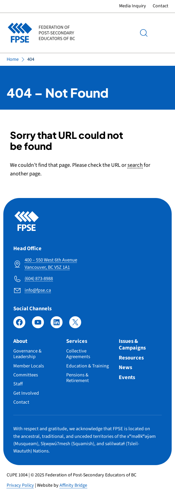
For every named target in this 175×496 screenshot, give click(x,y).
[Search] (143, 33)
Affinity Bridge (73, 485)
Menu (161, 33)
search (135, 165)
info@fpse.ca (38, 290)
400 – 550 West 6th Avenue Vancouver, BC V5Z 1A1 (51, 263)
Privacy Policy (20, 485)
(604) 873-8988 (39, 278)
